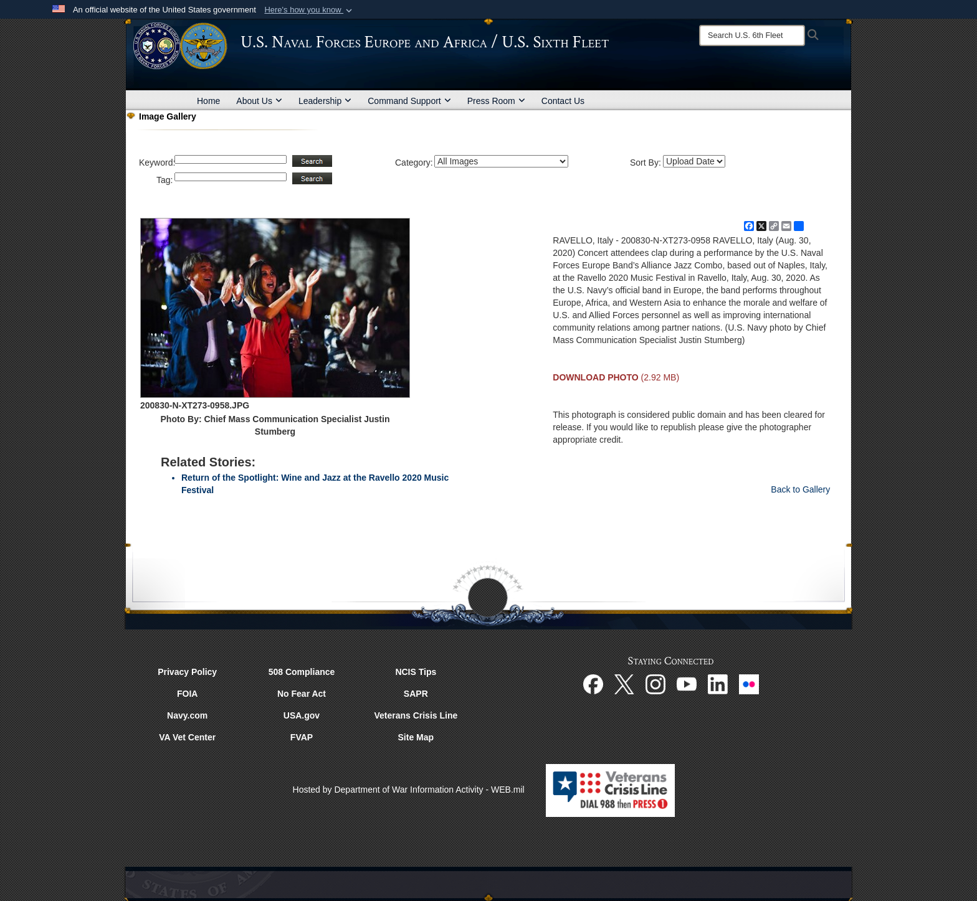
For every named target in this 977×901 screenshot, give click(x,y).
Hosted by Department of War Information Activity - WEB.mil (409, 790)
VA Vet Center (187, 737)
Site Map (416, 737)
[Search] (752, 35)
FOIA (187, 694)
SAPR (416, 694)
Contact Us (562, 101)
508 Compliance (302, 672)
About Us (259, 101)
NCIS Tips (415, 672)
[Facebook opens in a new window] (593, 683)
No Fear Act (301, 694)
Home (208, 101)
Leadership (324, 101)
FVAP (301, 737)
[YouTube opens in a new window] (687, 683)
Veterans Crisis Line (415, 715)
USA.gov (302, 715)
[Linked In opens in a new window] (718, 683)
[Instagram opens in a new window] (655, 683)
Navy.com (187, 715)
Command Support (409, 101)
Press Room (496, 101)
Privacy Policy (187, 672)
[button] (309, 10)
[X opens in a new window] (624, 683)
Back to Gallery (800, 489)
